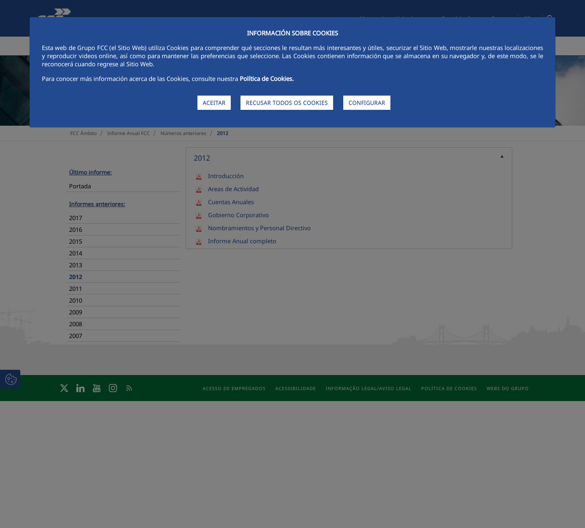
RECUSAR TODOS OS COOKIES (287, 103)
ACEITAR (214, 103)
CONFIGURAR (367, 103)
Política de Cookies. (267, 78)
